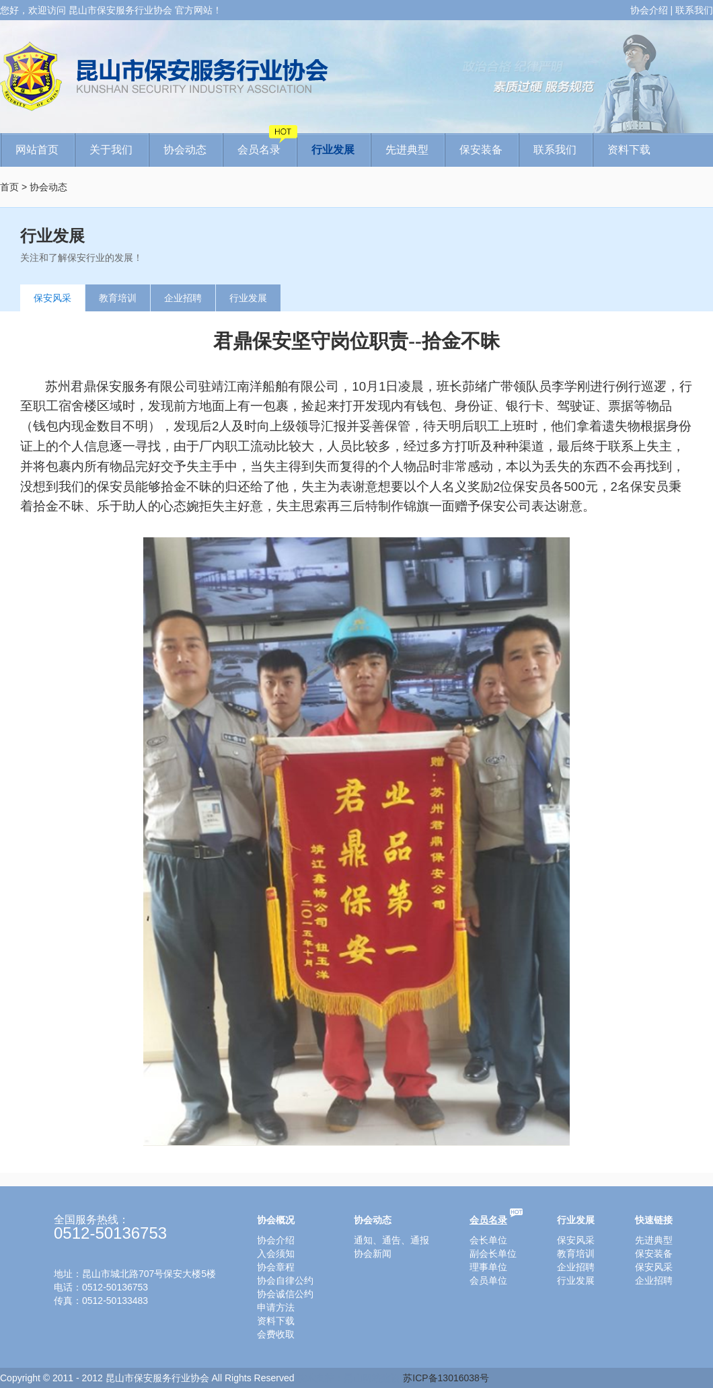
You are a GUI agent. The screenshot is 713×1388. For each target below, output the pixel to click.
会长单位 (488, 1240)
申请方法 (276, 1307)
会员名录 (266, 144)
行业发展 (332, 149)
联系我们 (694, 10)
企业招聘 (183, 298)
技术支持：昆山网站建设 (348, 1378)
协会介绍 (649, 10)
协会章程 (276, 1267)
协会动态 (185, 149)
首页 (9, 187)
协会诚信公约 (285, 1293)
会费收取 (276, 1334)
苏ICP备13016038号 (446, 1378)
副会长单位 (493, 1253)
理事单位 (488, 1267)
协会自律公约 (285, 1280)
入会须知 (276, 1253)
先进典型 (406, 149)
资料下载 (628, 149)
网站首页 (37, 149)
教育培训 (118, 298)
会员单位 (488, 1280)
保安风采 (52, 298)
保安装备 (480, 149)
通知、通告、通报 (391, 1240)
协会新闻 (372, 1253)
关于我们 (111, 149)
